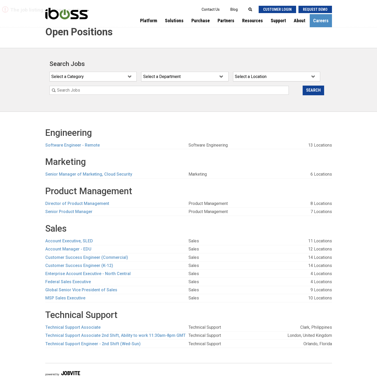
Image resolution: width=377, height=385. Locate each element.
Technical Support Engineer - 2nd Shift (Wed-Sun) (93, 343)
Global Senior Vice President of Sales (81, 289)
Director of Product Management (77, 203)
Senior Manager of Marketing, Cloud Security (88, 174)
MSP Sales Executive (65, 297)
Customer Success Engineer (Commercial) (86, 257)
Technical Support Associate (73, 327)
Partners (226, 20)
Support (278, 20)
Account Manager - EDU (68, 249)
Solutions (174, 20)
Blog (234, 9)
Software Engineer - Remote (72, 145)
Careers (321, 20)
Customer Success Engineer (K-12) (79, 265)
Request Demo (315, 9)
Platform (148, 20)
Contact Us (211, 9)
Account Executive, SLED (69, 240)
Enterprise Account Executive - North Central (88, 273)
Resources (252, 20)
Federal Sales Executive (68, 281)
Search (313, 90)
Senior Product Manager (68, 211)
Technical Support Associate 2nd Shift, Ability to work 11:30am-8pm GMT (115, 335)
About (299, 20)
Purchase (200, 20)
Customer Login (277, 9)
